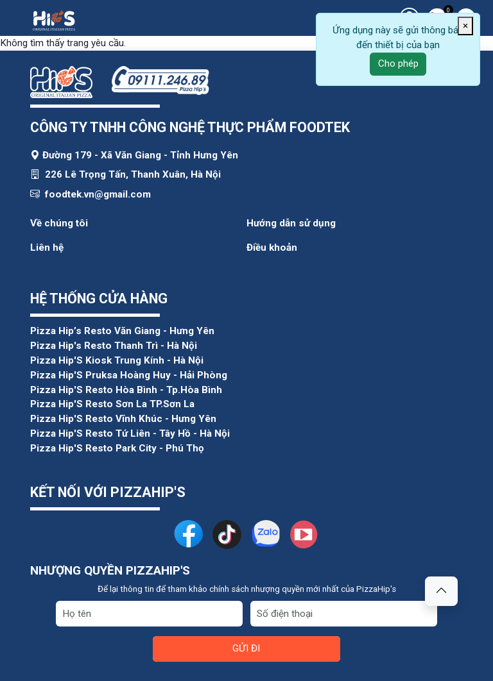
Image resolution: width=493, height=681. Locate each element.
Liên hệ (47, 247)
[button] (441, 591)
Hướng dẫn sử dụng (291, 223)
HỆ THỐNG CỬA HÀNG (99, 298)
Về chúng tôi (59, 223)
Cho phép (398, 63)
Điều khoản (271, 247)
